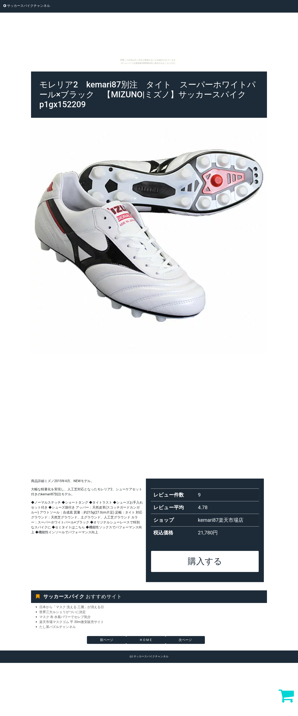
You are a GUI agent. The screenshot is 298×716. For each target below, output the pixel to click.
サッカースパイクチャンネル (26, 6)
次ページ (185, 640)
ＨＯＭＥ (146, 640)
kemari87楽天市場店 (220, 520)
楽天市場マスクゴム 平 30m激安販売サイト (71, 622)
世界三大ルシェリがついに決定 (62, 612)
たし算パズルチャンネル (57, 627)
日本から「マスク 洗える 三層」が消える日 (71, 607)
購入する (205, 561)
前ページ (106, 640)
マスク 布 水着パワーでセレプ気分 (65, 617)
